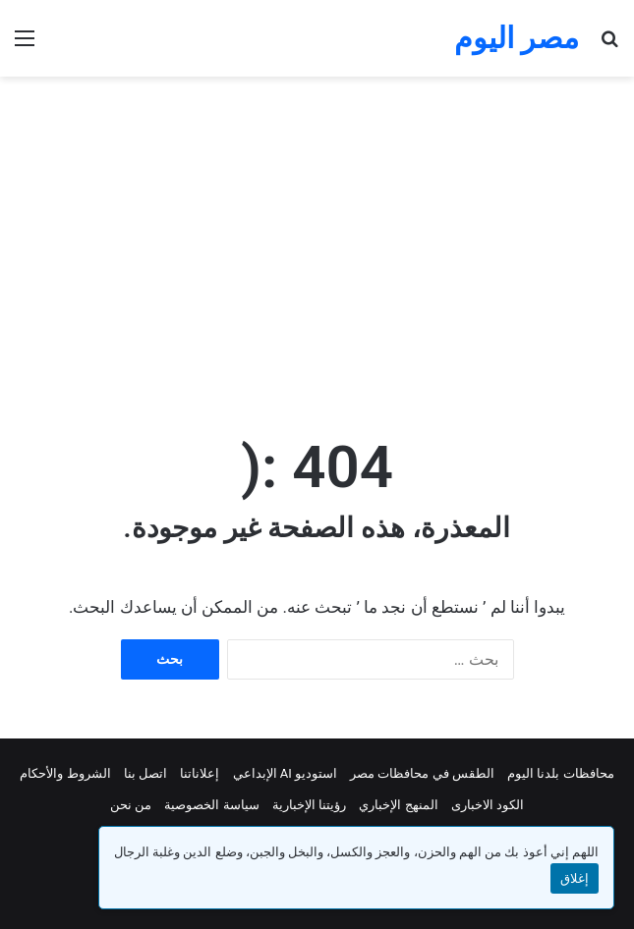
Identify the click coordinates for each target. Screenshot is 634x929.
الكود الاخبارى (487, 804)
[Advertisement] (309, 233)
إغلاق (574, 878)
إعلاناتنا (199, 773)
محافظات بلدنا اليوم (560, 773)
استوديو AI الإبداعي (285, 773)
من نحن (130, 804)
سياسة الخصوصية (211, 804)
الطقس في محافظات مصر (422, 773)
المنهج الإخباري (398, 804)
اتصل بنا (145, 773)
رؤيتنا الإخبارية (309, 804)
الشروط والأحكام (65, 773)
